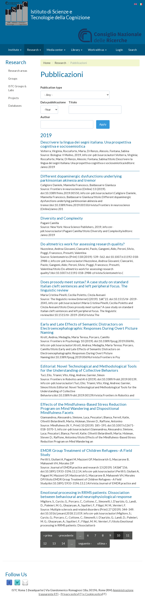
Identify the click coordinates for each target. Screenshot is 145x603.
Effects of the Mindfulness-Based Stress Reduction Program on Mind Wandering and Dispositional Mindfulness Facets (83, 408)
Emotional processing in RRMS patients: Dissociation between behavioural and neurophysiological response (86, 494)
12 (45, 543)
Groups (12, 78)
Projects (13, 98)
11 (127, 535)
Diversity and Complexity (61, 218)
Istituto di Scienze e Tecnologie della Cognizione (60, 14)
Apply (102, 124)
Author (45, 117)
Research (34, 49)
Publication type (51, 87)
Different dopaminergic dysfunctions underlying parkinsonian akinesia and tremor (81, 178)
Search (132, 49)
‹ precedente (65, 535)
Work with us (97, 49)
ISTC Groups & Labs (17, 88)
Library (76, 49)
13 (54, 543)
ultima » (102, 543)
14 (63, 543)
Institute (14, 49)
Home (47, 62)
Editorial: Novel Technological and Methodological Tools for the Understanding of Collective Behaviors (88, 368)
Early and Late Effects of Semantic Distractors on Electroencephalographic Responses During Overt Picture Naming (89, 328)
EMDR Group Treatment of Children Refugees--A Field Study (86, 452)
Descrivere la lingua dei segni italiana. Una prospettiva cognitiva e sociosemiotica (85, 144)
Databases (15, 105)
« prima (47, 535)
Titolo (73, 102)
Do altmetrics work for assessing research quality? (82, 244)
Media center (56, 49)
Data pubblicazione (53, 102)
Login (119, 49)
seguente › (85, 543)
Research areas (17, 70)
